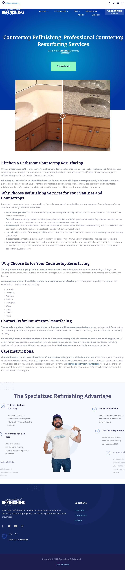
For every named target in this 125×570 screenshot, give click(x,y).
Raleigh (78, 520)
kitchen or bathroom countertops (83, 364)
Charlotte (79, 510)
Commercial (61, 11)
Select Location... (12, 3)
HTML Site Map (62, 564)
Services (43, 11)
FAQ (77, 11)
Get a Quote (63, 66)
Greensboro (80, 515)
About (82, 15)
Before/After (91, 11)
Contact (96, 15)
